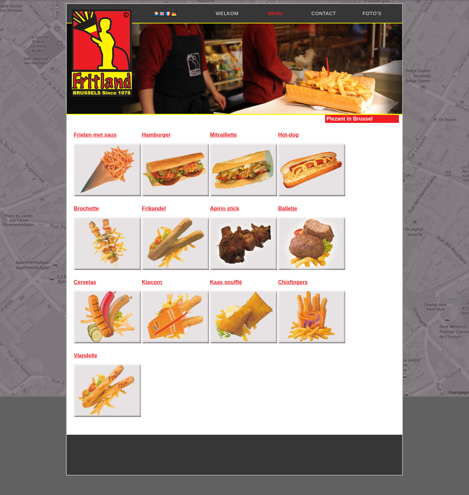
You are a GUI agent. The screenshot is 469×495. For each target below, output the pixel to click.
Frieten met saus (95, 135)
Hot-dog (288, 135)
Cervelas (85, 282)
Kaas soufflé (226, 282)
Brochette (86, 208)
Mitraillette (223, 135)
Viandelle (85, 355)
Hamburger (156, 135)
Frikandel (154, 208)
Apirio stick (224, 208)
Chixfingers (293, 282)
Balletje (287, 208)
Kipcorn (152, 282)
